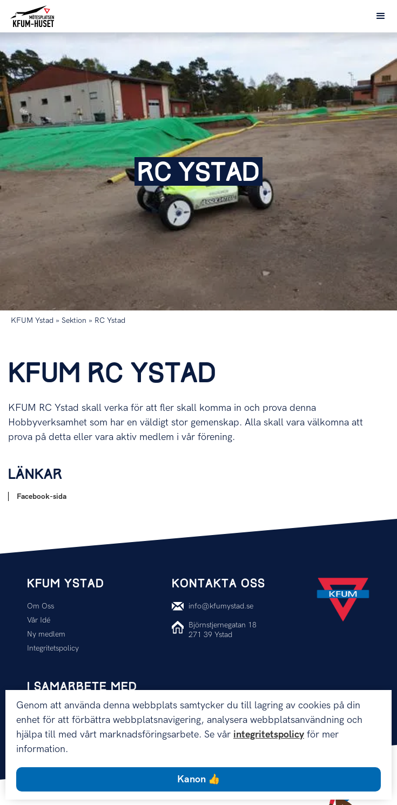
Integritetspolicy (53, 648)
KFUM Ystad (32, 320)
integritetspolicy (268, 734)
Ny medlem (46, 634)
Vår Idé (38, 620)
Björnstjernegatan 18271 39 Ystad (223, 629)
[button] (381, 16)
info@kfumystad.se (221, 606)
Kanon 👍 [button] (198, 779)
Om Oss (40, 606)
